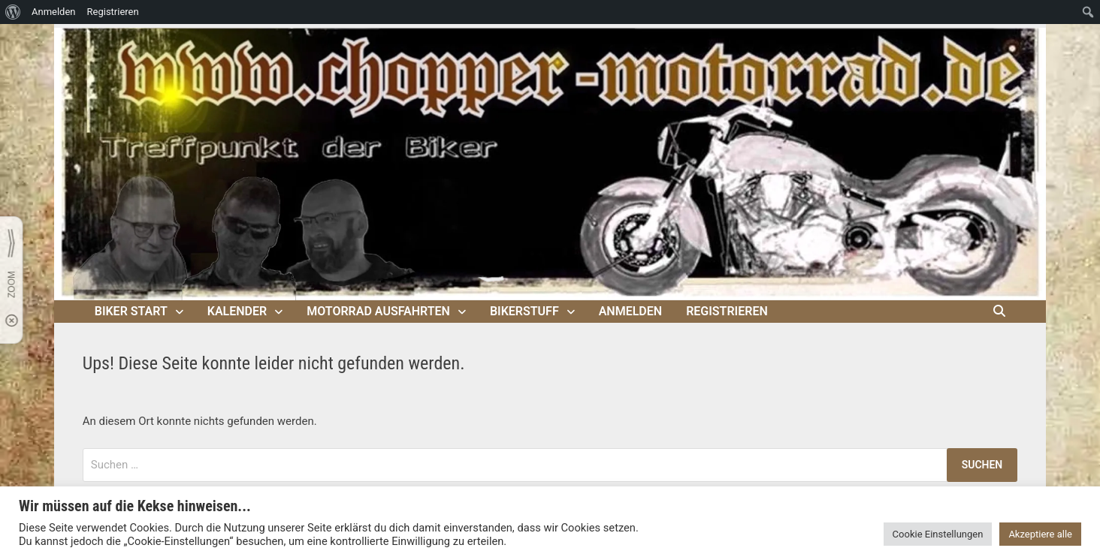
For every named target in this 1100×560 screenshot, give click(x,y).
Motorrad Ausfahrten (378, 311)
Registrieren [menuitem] (113, 11)
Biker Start (131, 311)
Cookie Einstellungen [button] (938, 534)
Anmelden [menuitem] (54, 11)
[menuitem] (13, 12)
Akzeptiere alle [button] (1040, 534)
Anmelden (630, 311)
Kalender (237, 311)
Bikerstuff (524, 311)
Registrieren (727, 311)
